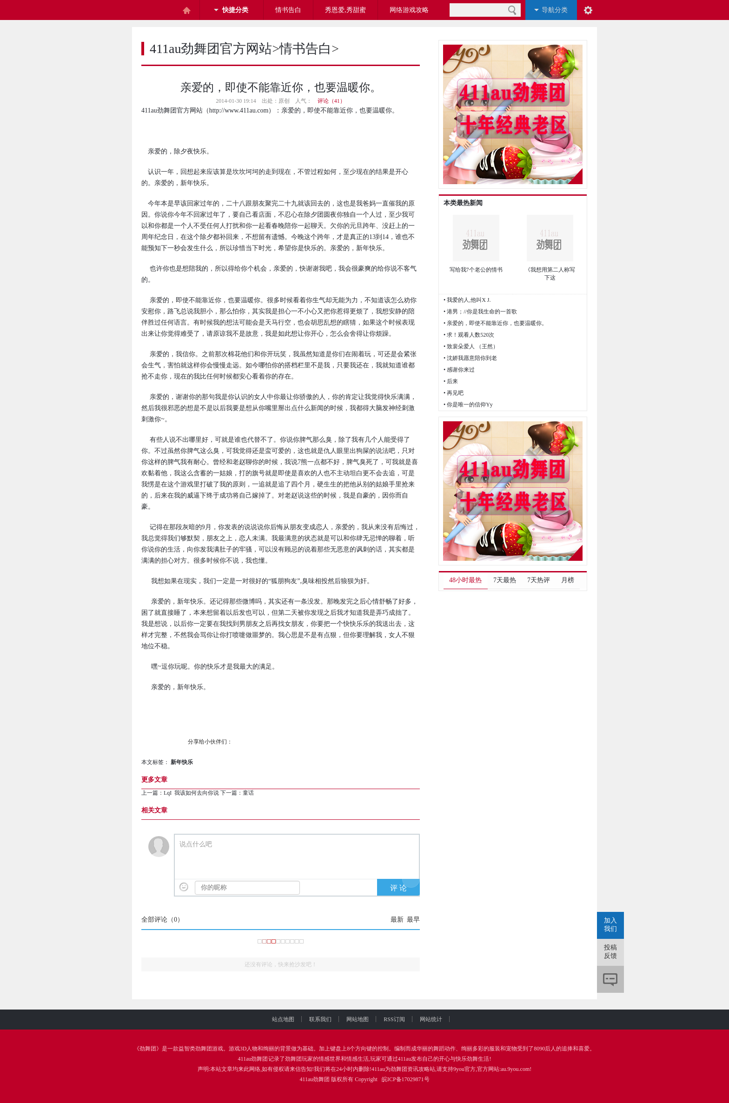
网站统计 (431, 1019)
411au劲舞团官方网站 (211, 48)
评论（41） (331, 101)
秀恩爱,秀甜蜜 (345, 10)
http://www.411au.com (239, 110)
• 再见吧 (454, 393)
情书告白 (288, 10)
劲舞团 (147, 1048)
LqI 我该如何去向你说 (191, 793)
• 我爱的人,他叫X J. (467, 300)
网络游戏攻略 (409, 10)
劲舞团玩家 (299, 1059)
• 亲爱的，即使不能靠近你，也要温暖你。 (495, 323)
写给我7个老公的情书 (476, 269)
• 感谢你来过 (459, 369)
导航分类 (555, 10)
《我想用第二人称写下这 (550, 273)
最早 (413, 919)
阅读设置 (588, 10)
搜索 (512, 10)
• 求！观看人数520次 (469, 335)
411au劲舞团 (253, 1059)
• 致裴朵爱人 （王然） (471, 346)
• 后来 (451, 381)
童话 (249, 793)
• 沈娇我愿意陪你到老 (470, 358)
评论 (610, 979)
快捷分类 (235, 10)
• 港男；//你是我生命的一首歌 (480, 311)
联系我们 (327, 1019)
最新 (397, 919)
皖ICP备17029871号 (406, 1079)
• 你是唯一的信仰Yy (468, 404)
